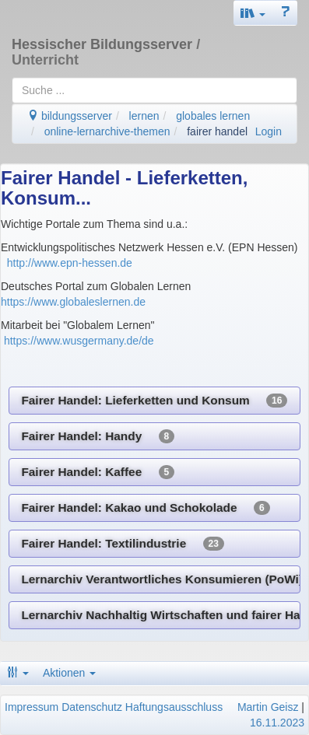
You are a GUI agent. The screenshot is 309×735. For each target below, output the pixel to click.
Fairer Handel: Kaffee (97, 472)
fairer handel (217, 131)
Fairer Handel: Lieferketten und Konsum (154, 401)
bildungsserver (69, 116)
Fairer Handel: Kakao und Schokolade (145, 508)
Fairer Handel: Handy (97, 436)
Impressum (31, 707)
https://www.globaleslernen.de (73, 302)
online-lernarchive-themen (107, 131)
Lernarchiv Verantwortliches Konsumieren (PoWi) (160, 579)
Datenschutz (91, 707)
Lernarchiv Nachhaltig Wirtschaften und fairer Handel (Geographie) (160, 615)
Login (268, 131)
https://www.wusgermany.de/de (79, 340)
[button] (253, 13)
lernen (144, 116)
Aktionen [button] (69, 673)
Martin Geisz (268, 707)
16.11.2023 (277, 722)
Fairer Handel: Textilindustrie (122, 544)
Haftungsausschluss (174, 707)
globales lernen (213, 116)
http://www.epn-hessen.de (68, 263)
